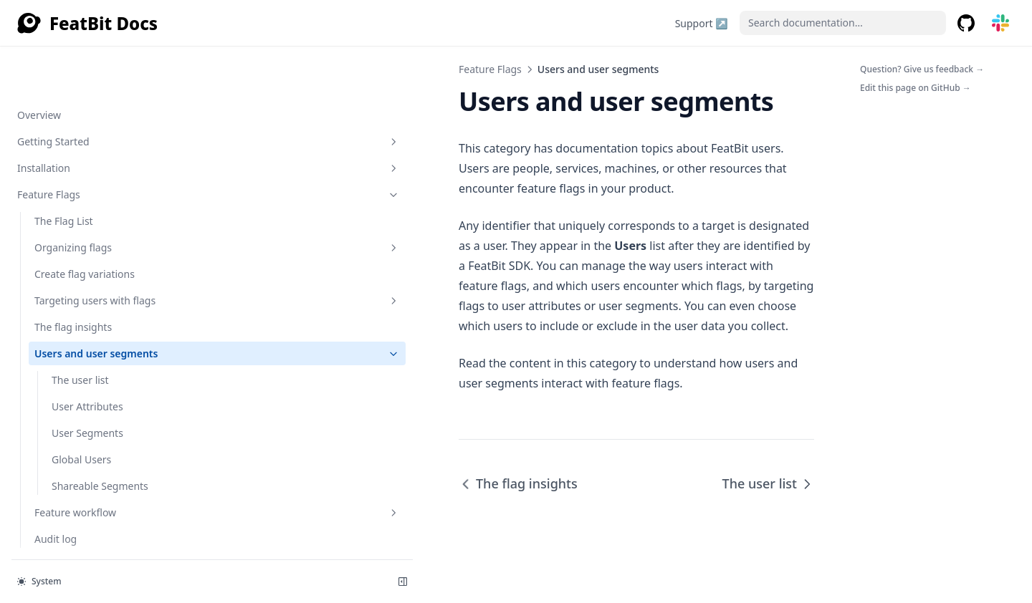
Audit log (55, 378)
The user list (80, 219)
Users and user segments (108, 193)
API (99, 431)
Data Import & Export (99, 484)
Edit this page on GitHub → (915, 88)
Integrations (99, 458)
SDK (99, 405)
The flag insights (73, 166)
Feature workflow (108, 352)
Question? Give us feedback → (922, 69)
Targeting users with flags (108, 140)
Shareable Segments (100, 325)
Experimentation (99, 511)
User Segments (87, 272)
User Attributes (87, 246)
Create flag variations (84, 113)
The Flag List (63, 60)
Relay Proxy (99, 537)
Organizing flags (108, 87)
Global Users (81, 299)
